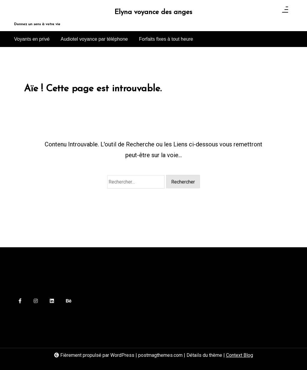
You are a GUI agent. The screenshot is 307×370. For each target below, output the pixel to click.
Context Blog (239, 355)
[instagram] (35, 301)
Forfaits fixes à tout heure (166, 39)
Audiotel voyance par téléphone (94, 39)
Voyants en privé (31, 39)
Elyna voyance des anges (153, 12)
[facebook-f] (20, 301)
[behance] (68, 301)
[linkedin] (51, 301)
